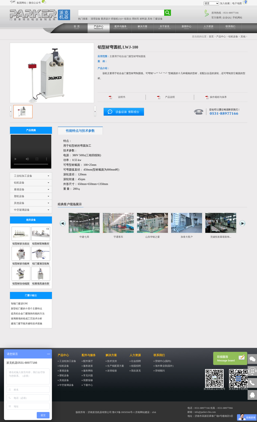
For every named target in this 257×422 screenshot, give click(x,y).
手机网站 (237, 17)
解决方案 (143, 27)
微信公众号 (35, 2)
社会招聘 (136, 361)
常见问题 (88, 375)
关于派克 (165, 27)
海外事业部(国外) (164, 365)
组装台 (128, 18)
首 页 (77, 27)
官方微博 (216, 17)
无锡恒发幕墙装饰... (220, 236)
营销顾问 (160, 370)
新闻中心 (186, 27)
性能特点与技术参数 (80, 130)
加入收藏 (225, 3)
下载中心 (88, 385)
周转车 (136, 18)
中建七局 (84, 236)
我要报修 (88, 380)
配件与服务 (121, 27)
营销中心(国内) (163, 361)
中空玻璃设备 (22, 209)
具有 (150, 18)
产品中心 (99, 27)
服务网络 (88, 370)
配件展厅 (88, 361)
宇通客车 (118, 236)
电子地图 (237, 3)
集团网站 (21, 2)
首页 (211, 36)
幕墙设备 (19, 189)
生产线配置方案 (115, 365)
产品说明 (170, 97)
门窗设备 (158, 18)
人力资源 (208, 27)
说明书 (121, 97)
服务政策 (88, 365)
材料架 (144, 18)
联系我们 (230, 27)
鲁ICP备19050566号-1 (123, 412)
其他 (243, 36)
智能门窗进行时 (19, 303)
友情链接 (112, 370)
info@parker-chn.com (205, 412)
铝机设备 (233, 36)
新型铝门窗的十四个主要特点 (26, 308)
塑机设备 (19, 196)
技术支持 (112, 361)
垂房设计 (106, 18)
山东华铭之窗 (152, 236)
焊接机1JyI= (117, 18)
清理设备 (96, 18)
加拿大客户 (187, 236)
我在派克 (136, 370)
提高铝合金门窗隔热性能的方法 (28, 313)
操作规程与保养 (218, 97)
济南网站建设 (142, 412)
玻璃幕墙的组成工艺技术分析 (26, 318)
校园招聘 (136, 365)
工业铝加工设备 (23, 175)
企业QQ (227, 17)
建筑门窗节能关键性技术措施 (26, 323)
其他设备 (19, 203)
